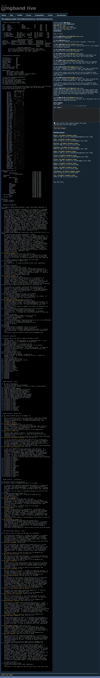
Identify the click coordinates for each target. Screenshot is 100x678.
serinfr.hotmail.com (72, 44)
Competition (39, 15)
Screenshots (61, 15)
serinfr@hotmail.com (72, 36)
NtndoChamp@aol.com (72, 67)
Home (4, 15)
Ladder (19, 15)
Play (11, 15)
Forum (28, 15)
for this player (66, 29)
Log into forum (81, 105)
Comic (50, 15)
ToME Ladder (66, 28)
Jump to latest (58, 33)
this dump (60, 25)
